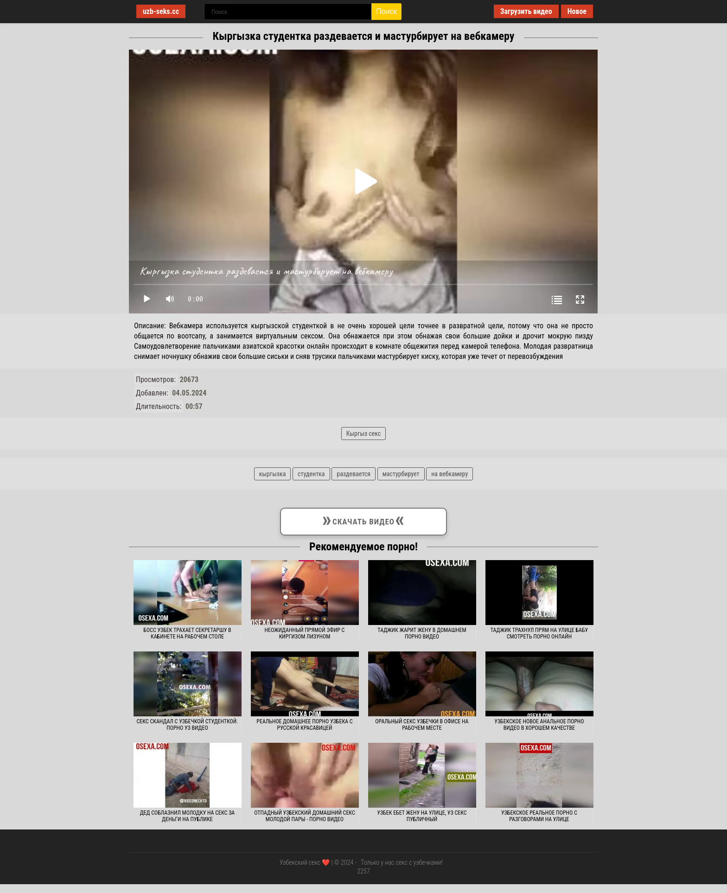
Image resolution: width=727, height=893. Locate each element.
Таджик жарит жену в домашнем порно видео (421, 633)
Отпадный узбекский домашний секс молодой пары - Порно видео (304, 816)
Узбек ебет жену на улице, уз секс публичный (421, 816)
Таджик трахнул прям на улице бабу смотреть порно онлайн (539, 633)
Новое (577, 11)
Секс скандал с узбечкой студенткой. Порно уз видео (187, 724)
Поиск (386, 11)
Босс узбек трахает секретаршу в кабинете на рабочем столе (187, 633)
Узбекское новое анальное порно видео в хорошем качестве (539, 724)
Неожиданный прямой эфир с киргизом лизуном (305, 633)
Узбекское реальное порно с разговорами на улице (539, 816)
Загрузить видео (526, 11)
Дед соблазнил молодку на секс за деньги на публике (187, 816)
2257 (363, 871)
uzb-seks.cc (161, 11)
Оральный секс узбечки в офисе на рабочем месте (421, 724)
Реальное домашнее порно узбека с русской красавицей (304, 724)
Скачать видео (363, 520)
